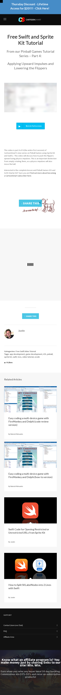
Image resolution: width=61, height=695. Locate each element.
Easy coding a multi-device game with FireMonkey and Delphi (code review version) (28, 421)
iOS (44, 354)
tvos (19, 357)
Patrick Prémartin (16, 434)
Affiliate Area (8, 637)
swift (15, 357)
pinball (50, 354)
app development (17, 354)
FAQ (5, 631)
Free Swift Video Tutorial (26, 351)
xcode (37, 357)
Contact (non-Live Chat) (13, 625)
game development (34, 354)
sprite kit (8, 357)
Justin (12, 542)
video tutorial (28, 357)
